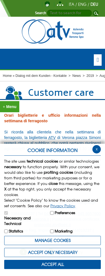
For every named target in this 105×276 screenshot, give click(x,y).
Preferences (65, 212)
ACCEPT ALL (52, 264)
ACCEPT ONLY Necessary (52, 252)
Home (7, 76)
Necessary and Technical (17, 220)
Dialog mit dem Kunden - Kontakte (41, 76)
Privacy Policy (62, 205)
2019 (90, 76)
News (76, 76)
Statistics (16, 231)
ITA (71, 4)
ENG (82, 4)
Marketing (64, 231)
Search (40, 13)
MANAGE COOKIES (53, 240)
